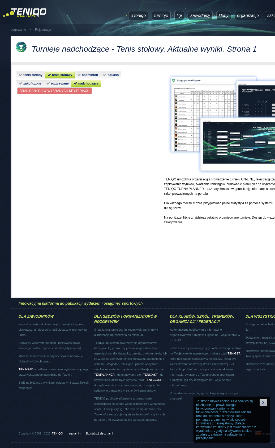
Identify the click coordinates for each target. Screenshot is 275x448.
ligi (179, 15)
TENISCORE (153, 380)
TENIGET (233, 353)
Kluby (224, 15)
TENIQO (57, 433)
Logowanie (18, 30)
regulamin (74, 433)
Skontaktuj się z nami (99, 433)
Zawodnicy (200, 15)
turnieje (161, 15)
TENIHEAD (26, 369)
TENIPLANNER (104, 374)
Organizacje (248, 15)
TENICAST (150, 374)
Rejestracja (43, 30)
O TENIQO (138, 15)
